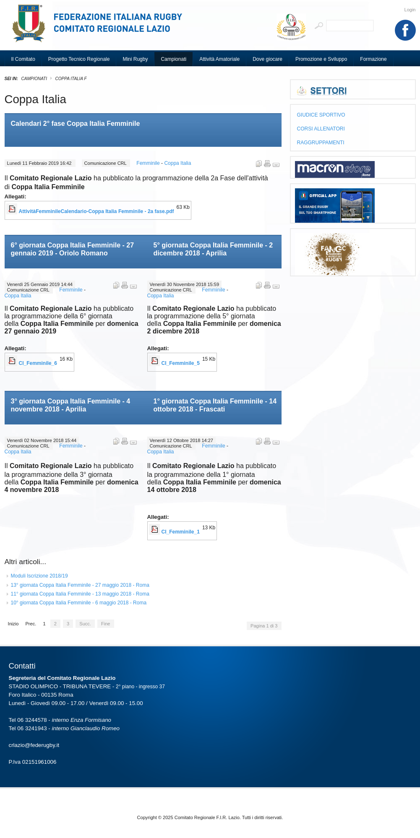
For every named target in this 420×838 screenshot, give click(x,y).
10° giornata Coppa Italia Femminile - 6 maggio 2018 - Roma (79, 603)
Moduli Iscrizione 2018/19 (39, 576)
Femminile (148, 163)
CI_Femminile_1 (181, 532)
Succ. (85, 623)
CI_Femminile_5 (181, 363)
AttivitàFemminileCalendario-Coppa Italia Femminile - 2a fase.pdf (96, 211)
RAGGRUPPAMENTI (320, 143)
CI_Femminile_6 (38, 363)
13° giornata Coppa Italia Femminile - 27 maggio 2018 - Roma (80, 585)
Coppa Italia (177, 163)
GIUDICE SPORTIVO (321, 115)
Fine (105, 623)
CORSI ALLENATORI (321, 129)
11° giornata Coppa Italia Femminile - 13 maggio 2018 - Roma (80, 594)
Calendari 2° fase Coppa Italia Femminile (75, 123)
